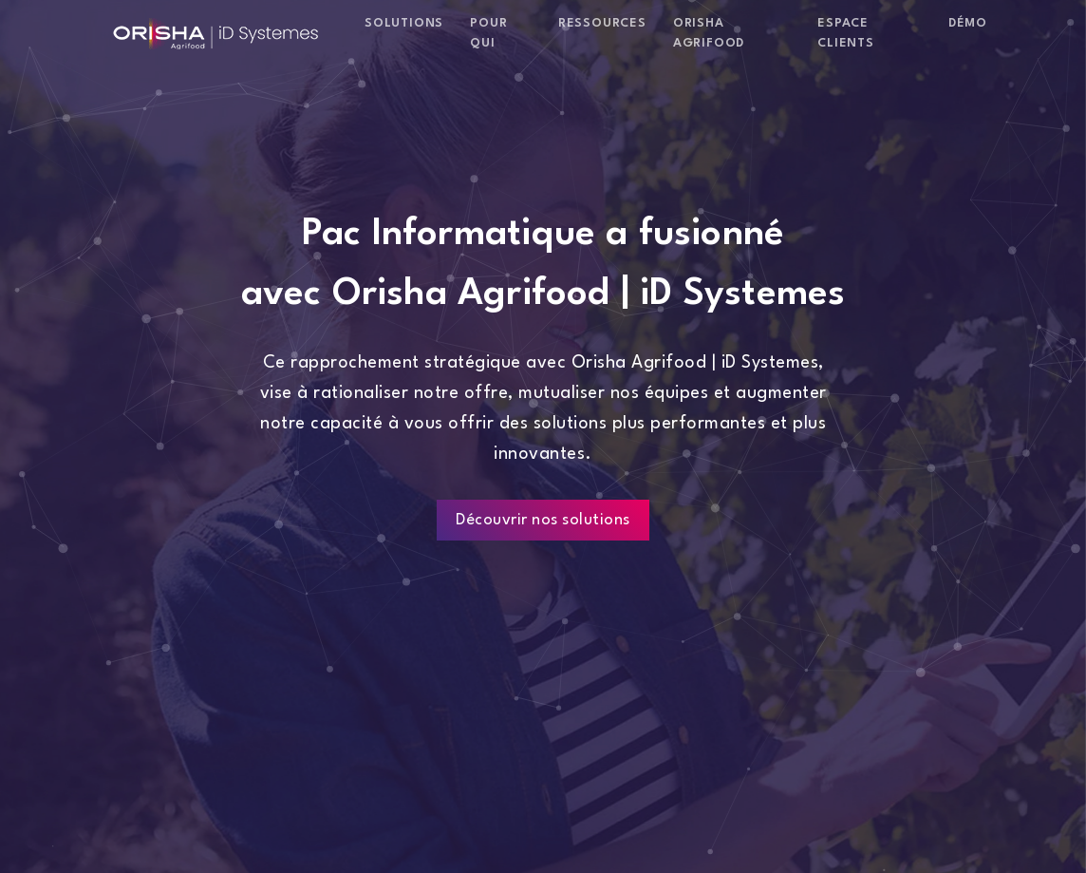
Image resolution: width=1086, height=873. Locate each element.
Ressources (602, 23)
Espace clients (845, 33)
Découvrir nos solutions (543, 520)
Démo (967, 23)
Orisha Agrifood (708, 33)
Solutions (404, 23)
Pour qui (488, 33)
